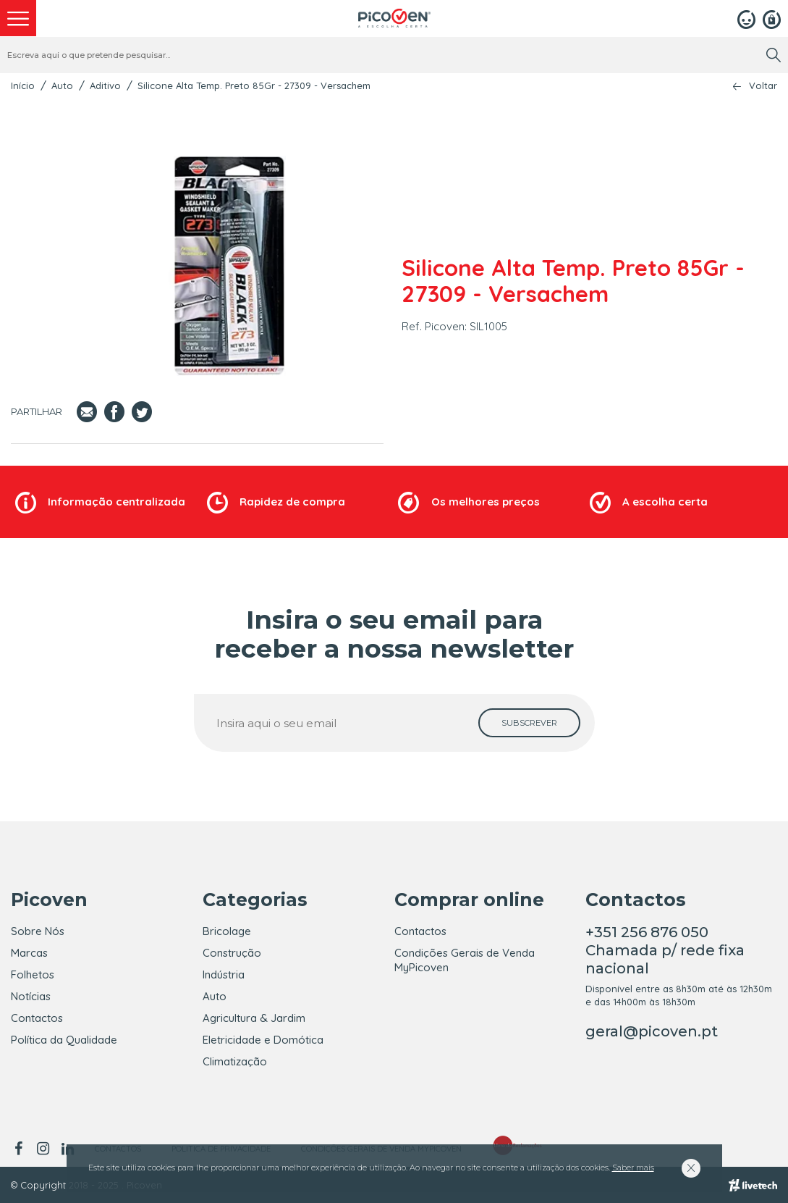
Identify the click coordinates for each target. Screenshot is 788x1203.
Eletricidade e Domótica (263, 1040)
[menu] (18, 18)
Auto (62, 85)
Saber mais (633, 1167)
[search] (773, 55)
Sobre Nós (37, 931)
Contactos (37, 1018)
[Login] (746, 18)
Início (23, 85)
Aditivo (105, 85)
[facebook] (20, 1148)
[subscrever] (529, 722)
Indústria (224, 974)
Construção (232, 953)
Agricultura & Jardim (254, 1018)
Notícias (31, 996)
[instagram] (42, 1148)
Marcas (29, 953)
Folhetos (32, 974)
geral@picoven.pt (651, 1031)
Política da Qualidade (64, 1040)
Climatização (235, 1061)
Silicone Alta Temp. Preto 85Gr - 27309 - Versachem (253, 85)
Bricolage (227, 931)
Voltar (763, 85)
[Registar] (771, 18)
